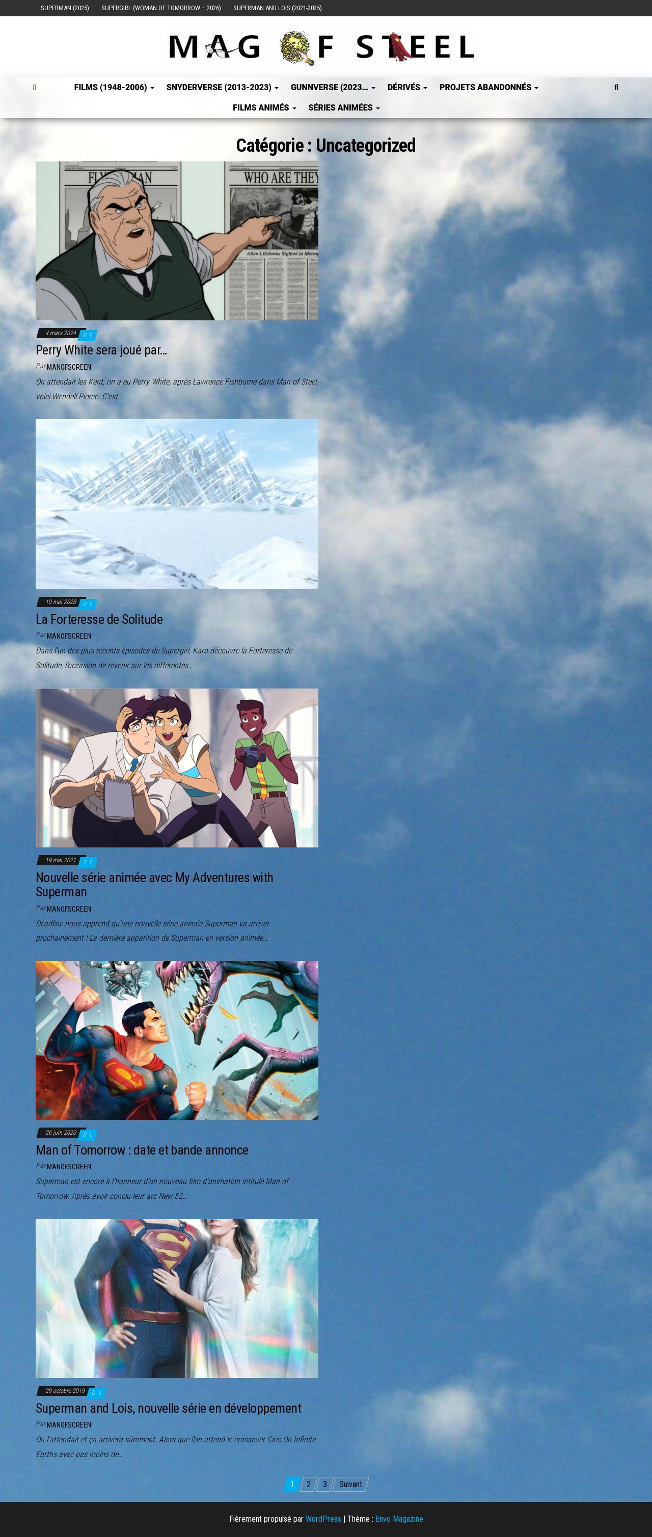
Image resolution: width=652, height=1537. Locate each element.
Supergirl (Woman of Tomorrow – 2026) (161, 8)
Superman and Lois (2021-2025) (277, 8)
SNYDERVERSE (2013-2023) (223, 87)
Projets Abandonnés (489, 87)
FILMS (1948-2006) (114, 87)
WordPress (323, 1519)
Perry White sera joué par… (101, 350)
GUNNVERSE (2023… (333, 87)
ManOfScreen (69, 367)
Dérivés (407, 87)
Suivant (350, 1484)
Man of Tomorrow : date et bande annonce (142, 1150)
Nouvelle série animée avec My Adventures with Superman (155, 885)
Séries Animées (344, 108)
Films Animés (264, 108)
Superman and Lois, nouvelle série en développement (168, 1408)
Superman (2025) (65, 8)
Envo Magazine (399, 1519)
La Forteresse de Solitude (99, 619)
